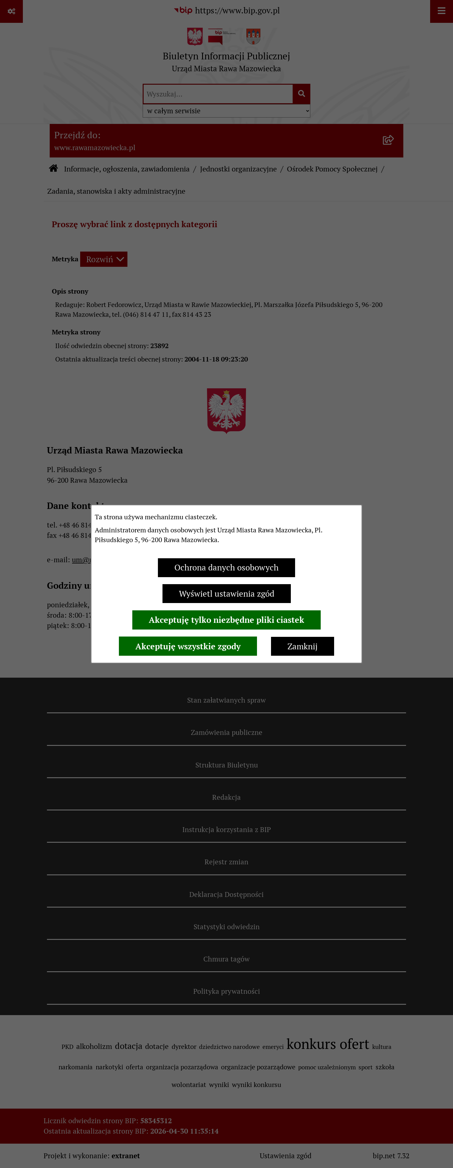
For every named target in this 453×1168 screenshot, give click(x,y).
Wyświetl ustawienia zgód (226, 593)
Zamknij (302, 646)
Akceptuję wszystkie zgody (188, 646)
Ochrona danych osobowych (226, 567)
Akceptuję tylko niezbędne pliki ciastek (226, 619)
